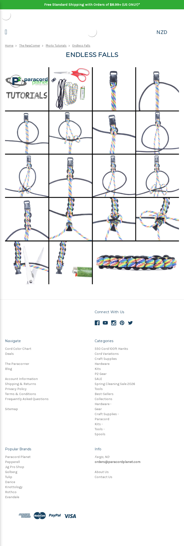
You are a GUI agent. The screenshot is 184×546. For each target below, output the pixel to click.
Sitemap (11, 409)
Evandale (12, 497)
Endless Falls (81, 45)
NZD (161, 32)
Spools (100, 434)
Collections (103, 399)
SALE (98, 379)
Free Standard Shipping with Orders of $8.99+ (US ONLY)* (92, 4)
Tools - (100, 429)
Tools (99, 389)
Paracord (102, 419)
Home (9, 45)
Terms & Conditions (20, 394)
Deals (9, 354)
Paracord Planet (18, 457)
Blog (8, 369)
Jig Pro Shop (14, 467)
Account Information (21, 379)
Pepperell (12, 462)
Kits (98, 369)
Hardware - (103, 404)
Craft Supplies (106, 359)
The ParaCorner (29, 45)
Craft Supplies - (107, 414)
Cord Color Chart (18, 349)
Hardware (102, 364)
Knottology (14, 487)
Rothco (11, 492)
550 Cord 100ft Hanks (111, 349)
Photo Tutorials (56, 45)
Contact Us (103, 477)
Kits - (99, 424)
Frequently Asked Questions (27, 399)
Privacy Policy (16, 389)
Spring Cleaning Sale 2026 (115, 384)
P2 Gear (101, 374)
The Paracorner (17, 364)
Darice (10, 482)
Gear (98, 409)
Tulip (8, 477)
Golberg (11, 472)
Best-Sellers (104, 394)
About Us (102, 472)
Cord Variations (107, 354)
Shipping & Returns (20, 384)
